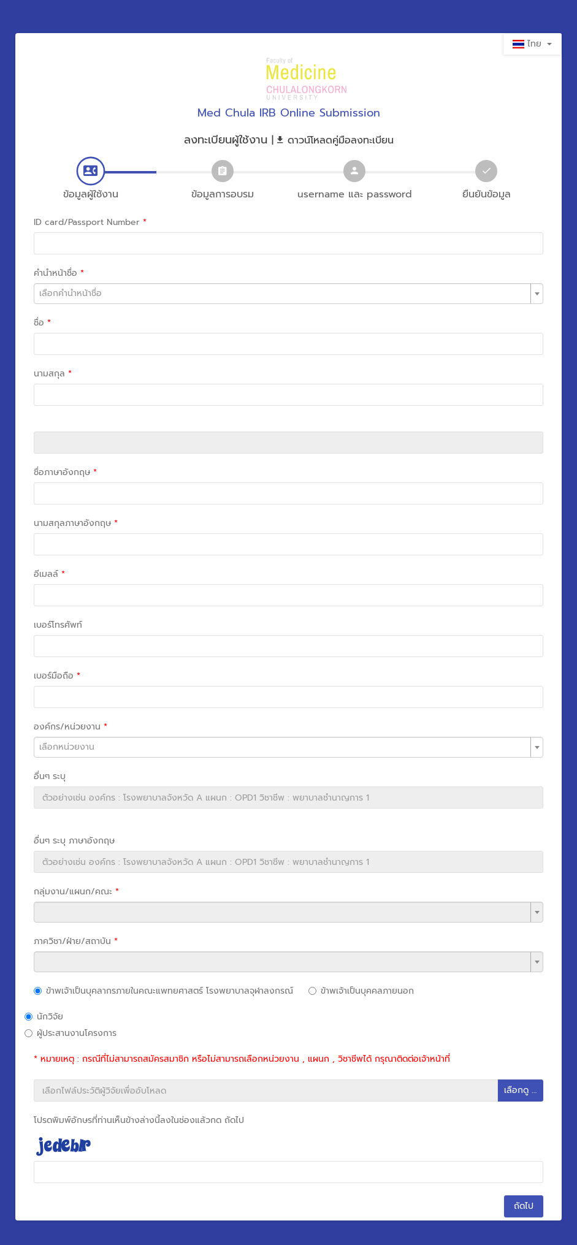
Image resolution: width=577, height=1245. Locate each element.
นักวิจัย (44, 1016)
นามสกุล (53, 373)
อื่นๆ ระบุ (50, 776)
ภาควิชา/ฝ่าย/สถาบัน (76, 941)
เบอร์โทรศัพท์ (58, 625)
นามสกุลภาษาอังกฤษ (76, 523)
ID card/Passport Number (90, 222)
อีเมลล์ (49, 574)
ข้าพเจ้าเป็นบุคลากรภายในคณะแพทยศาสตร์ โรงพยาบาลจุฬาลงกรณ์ (163, 990)
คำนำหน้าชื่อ (59, 273)
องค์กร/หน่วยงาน (70, 726)
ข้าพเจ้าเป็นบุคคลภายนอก (361, 990)
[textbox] (288, 293)
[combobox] (288, 293)
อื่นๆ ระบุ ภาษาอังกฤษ (74, 840)
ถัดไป (523, 1206)
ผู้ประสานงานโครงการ (71, 1033)
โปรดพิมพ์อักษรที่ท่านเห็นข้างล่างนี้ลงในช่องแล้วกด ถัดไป (139, 1120)
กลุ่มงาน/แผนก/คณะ (76, 891)
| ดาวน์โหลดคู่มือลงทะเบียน (333, 140)
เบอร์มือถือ (57, 675)
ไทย (532, 43)
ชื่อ (42, 322)
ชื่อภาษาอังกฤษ (65, 472)
